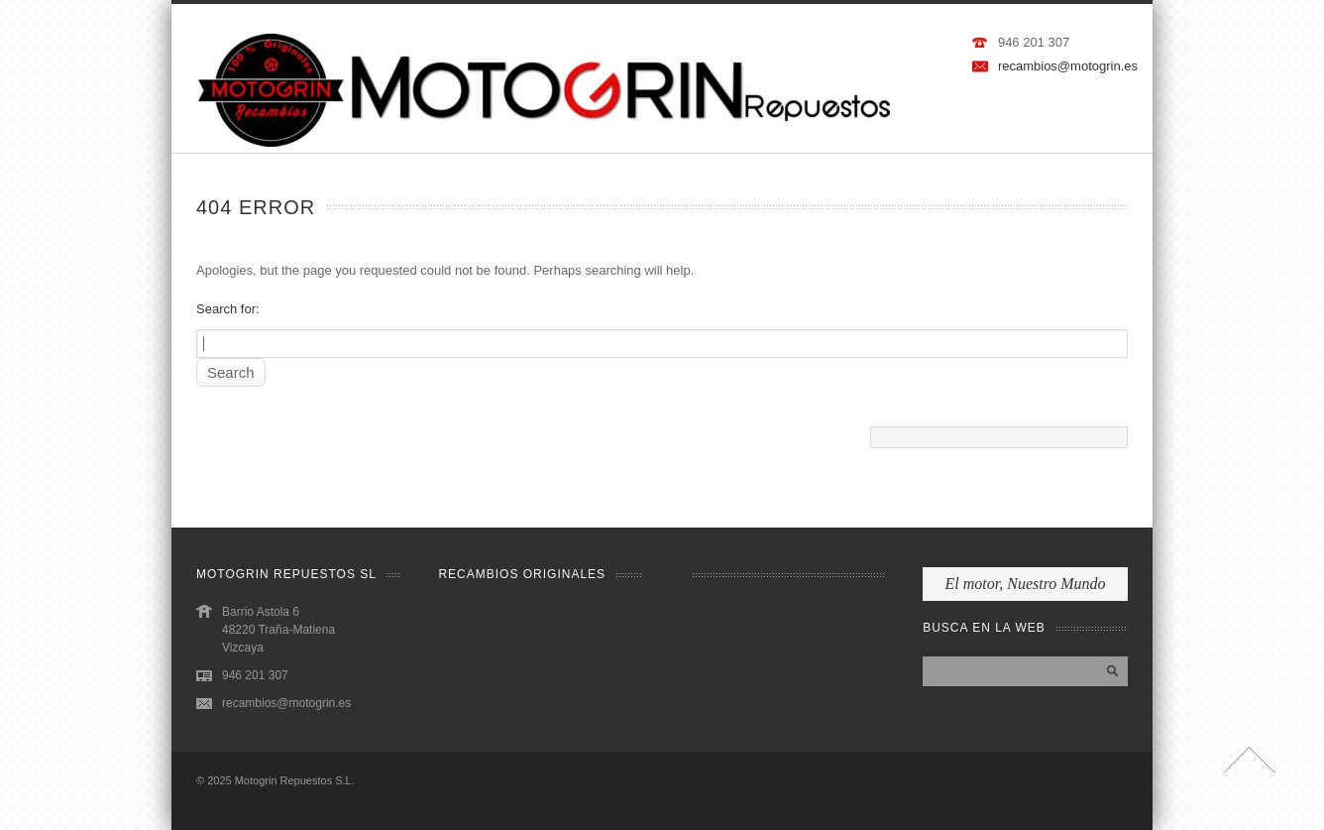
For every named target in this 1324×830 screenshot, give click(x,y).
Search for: (228, 308)
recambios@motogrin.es (1068, 66)
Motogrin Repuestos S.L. (295, 780)
